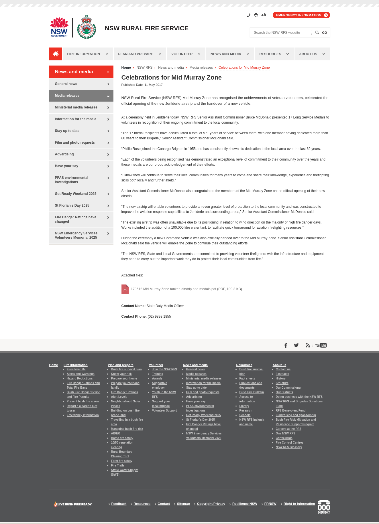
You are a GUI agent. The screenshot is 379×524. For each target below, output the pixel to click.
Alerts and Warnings (81, 373)
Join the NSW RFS (164, 369)
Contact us (283, 369)
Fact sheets (247, 378)
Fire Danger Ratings (124, 392)
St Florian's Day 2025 (72, 205)
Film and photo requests (75, 143)
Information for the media (76, 119)
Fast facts (282, 373)
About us (308, 54)
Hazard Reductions (80, 378)
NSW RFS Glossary (289, 447)
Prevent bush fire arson (83, 401)
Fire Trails (118, 465)
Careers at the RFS (288, 428)
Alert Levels (119, 396)
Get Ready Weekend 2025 (76, 194)
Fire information (83, 54)
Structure (282, 383)
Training (157, 373)
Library (244, 406)
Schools (245, 415)
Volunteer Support (164, 410)
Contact (164, 503)
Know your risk (121, 373)
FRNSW (270, 503)
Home (126, 68)
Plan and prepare (135, 54)
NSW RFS (144, 68)
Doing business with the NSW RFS (299, 396)
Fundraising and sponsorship (296, 415)
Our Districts (284, 392)
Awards (157, 378)
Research (245, 410)
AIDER (115, 433)
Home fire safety (122, 438)
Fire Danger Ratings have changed (76, 219)
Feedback (119, 503)
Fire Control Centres (290, 442)
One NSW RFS (285, 433)
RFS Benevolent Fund (291, 410)
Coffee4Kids (284, 438)
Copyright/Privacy (211, 503)
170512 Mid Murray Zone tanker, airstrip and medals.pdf (173, 289)
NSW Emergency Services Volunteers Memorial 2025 (76, 235)
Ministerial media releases (76, 107)
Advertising (64, 154)
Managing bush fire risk (127, 428)
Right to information (299, 503)
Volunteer (182, 54)
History (281, 378)
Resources (270, 54)
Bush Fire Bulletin (251, 392)
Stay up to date (67, 131)
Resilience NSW (244, 503)
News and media (226, 54)
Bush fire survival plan (126, 369)
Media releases (201, 68)
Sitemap (183, 503)
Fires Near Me (76, 369)
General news (66, 84)
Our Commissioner (289, 387)
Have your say (66, 166)
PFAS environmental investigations (72, 180)
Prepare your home (124, 378)
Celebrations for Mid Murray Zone (244, 68)
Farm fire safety (121, 460)
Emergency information (298, 15)
